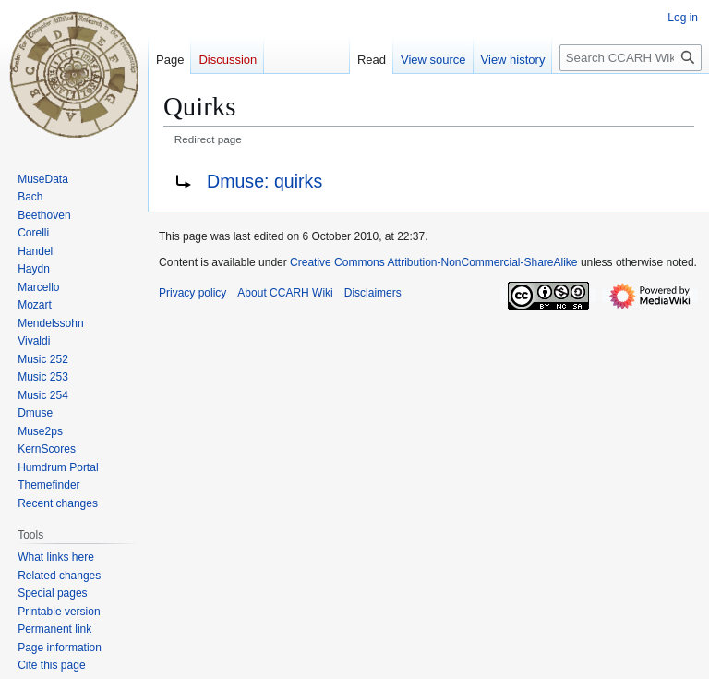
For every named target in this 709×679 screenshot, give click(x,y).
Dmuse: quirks (264, 181)
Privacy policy (192, 292)
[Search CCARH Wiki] (630, 57)
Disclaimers (373, 292)
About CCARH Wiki (284, 292)
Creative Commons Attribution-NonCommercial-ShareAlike (433, 262)
